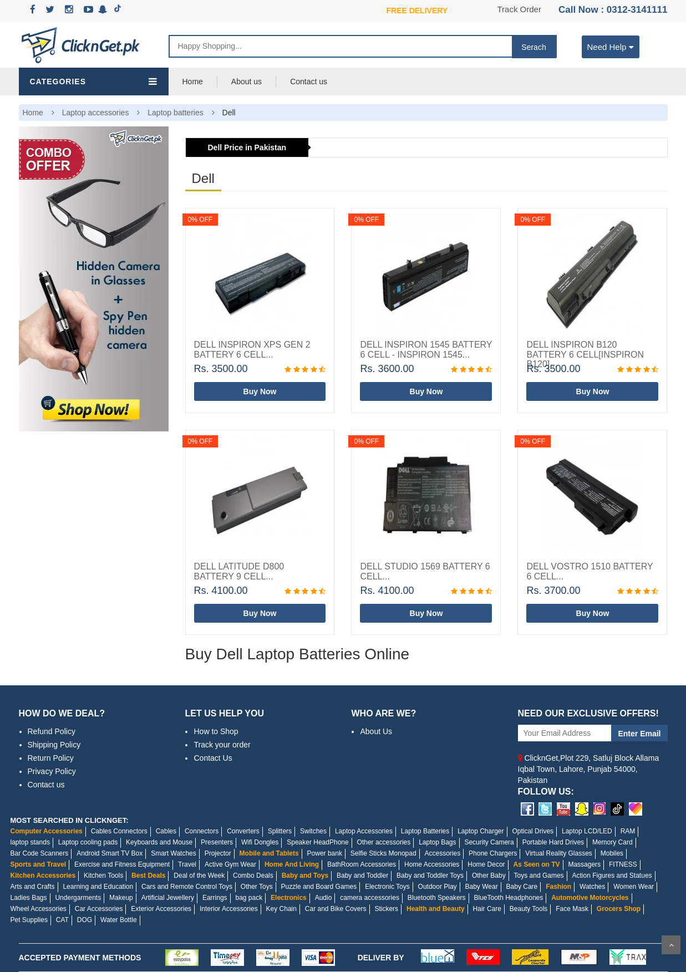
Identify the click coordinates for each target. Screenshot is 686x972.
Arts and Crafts (33, 886)
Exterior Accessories (161, 909)
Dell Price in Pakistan (247, 147)
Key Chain (281, 909)
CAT (62, 920)
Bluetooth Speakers (437, 898)
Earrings (214, 898)
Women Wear (633, 886)
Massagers (584, 864)
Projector (218, 853)
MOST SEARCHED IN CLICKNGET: (70, 820)
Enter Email (639, 733)
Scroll (671, 944)
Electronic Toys (387, 886)
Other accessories (384, 842)
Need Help (610, 46)
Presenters (217, 842)
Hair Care (487, 909)
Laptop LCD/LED (587, 831)
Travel (187, 864)
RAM (628, 831)
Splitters (280, 831)
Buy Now (260, 391)
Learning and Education (98, 886)
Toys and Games (539, 875)
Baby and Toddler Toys (430, 875)
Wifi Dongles (259, 842)
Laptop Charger (481, 831)
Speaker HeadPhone (317, 842)
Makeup (121, 898)
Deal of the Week (199, 875)
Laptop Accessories (364, 831)
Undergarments (78, 898)
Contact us (308, 81)
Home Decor (486, 864)
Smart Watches (173, 853)
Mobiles (612, 853)
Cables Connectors (119, 831)
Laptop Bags (437, 842)
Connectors (201, 831)
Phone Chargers (493, 853)
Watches (592, 886)
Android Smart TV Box (110, 853)
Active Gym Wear (230, 864)
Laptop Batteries (425, 831)
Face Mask (572, 909)
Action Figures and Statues (612, 875)
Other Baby (489, 875)
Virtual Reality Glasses (558, 853)
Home (192, 81)
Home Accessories (431, 864)
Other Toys (257, 886)
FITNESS (623, 864)
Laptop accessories (95, 112)
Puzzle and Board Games (319, 886)
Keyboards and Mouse (159, 842)
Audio (323, 898)
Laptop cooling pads (88, 842)
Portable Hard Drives (553, 842)
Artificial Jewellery (167, 898)
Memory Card (612, 842)
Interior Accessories (229, 909)
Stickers (386, 909)
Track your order (222, 744)
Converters (243, 831)
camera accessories (369, 898)
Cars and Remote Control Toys (186, 886)
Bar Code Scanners (40, 853)
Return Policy (51, 758)
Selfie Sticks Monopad (383, 853)
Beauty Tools (529, 909)
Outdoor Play (437, 886)
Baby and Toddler (362, 875)
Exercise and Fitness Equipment (122, 864)
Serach (533, 47)
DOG (84, 920)
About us (246, 81)
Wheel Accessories (39, 909)
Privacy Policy (52, 771)
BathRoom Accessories (361, 864)
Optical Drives (532, 831)
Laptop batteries (175, 112)
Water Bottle (118, 920)
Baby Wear (481, 886)
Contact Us (213, 758)
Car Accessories (99, 909)
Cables (166, 831)
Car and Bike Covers (336, 909)
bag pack (248, 898)
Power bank (324, 853)
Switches (313, 831)
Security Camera (489, 842)
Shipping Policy (54, 744)
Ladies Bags (29, 898)
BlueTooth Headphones (508, 898)
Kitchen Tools (103, 875)
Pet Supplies (29, 920)
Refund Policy (51, 731)
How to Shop (216, 731)
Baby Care (522, 886)
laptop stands (30, 842)
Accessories (442, 853)
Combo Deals (253, 875)
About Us (376, 731)
